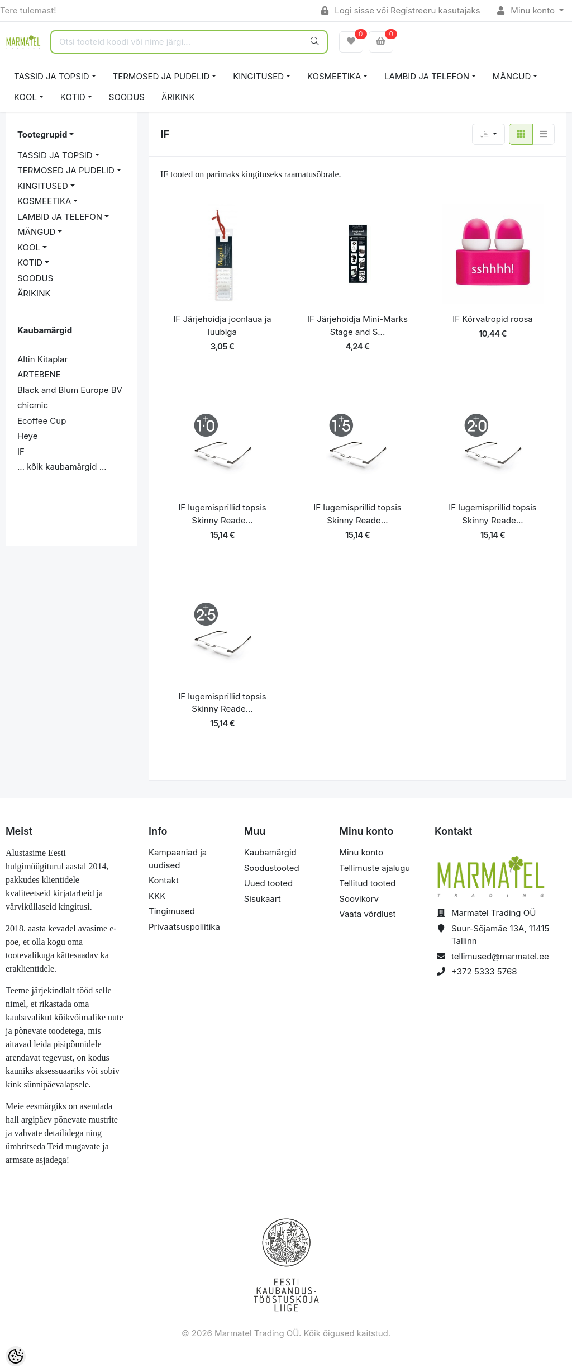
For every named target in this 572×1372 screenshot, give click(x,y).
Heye (27, 435)
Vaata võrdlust (367, 914)
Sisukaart (262, 898)
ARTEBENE (39, 374)
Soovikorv (359, 898)
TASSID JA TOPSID (51, 76)
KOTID (72, 97)
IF (21, 451)
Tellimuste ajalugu (374, 868)
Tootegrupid (42, 134)
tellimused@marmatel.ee (500, 956)
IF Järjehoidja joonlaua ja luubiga (222, 325)
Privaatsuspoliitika (184, 926)
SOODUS (127, 97)
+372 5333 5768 (484, 971)
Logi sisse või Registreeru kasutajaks (400, 10)
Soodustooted (271, 868)
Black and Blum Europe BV (69, 390)
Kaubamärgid (270, 852)
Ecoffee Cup (41, 420)
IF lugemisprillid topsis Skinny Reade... (222, 514)
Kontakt (164, 880)
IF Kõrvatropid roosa (492, 319)
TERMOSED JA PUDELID (161, 76)
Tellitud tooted (367, 883)
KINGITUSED (258, 76)
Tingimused (172, 911)
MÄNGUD (512, 76)
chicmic (32, 405)
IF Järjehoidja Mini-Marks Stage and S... (357, 325)
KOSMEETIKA (334, 76)
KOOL (25, 97)
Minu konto (527, 10)
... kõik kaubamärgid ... (62, 466)
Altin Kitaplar (42, 359)
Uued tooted (268, 883)
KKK (157, 896)
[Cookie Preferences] (16, 1356)
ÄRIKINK (178, 97)
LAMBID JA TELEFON (426, 76)
